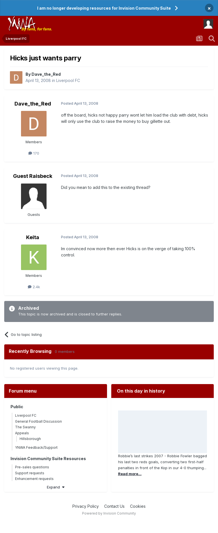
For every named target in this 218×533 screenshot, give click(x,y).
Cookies (138, 506)
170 (33, 153)
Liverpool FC (68, 80)
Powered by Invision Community (109, 513)
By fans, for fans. (36, 29)
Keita (32, 237)
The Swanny (25, 427)
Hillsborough (30, 439)
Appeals (22, 433)
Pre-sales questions (32, 467)
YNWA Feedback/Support (36, 447)
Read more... (130, 473)
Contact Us (114, 506)
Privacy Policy (85, 506)
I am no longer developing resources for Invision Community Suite (104, 8)
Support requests (29, 473)
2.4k (34, 287)
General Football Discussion (38, 421)
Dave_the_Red (46, 74)
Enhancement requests (34, 479)
